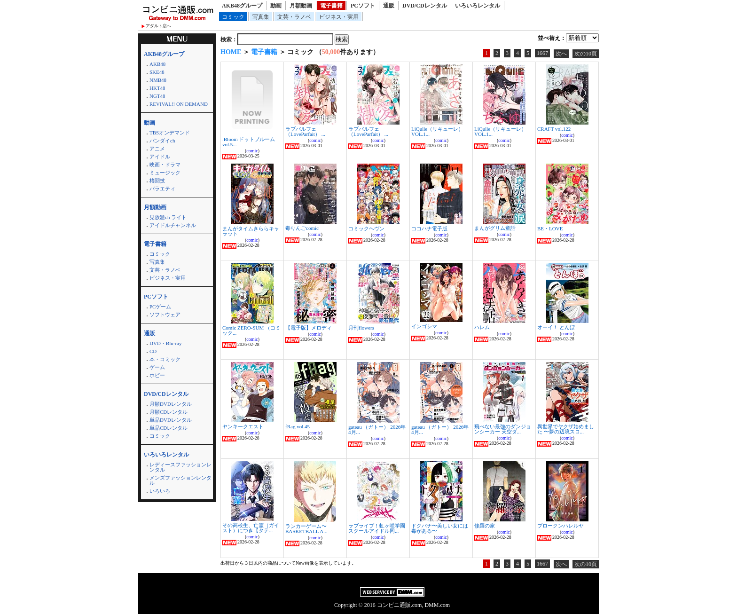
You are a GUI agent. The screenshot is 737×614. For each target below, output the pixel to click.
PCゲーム (160, 306)
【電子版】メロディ (308, 328)
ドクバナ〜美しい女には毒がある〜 (439, 528)
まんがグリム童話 (495, 228)
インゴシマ (424, 326)
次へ (561, 53)
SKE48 (157, 72)
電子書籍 (331, 5)
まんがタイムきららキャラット (250, 231)
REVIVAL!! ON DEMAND (178, 104)
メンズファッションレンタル (180, 480)
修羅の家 (484, 525)
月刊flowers (361, 328)
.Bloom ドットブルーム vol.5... (248, 141)
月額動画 (301, 5)
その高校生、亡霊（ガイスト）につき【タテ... (250, 527)
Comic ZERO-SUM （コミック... (251, 330)
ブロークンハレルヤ (560, 525)
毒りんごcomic (302, 228)
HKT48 (157, 88)
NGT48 (157, 96)
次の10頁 (585, 53)
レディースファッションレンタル (180, 467)
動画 (276, 5)
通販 (388, 5)
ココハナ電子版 (429, 228)
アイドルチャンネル (172, 225)
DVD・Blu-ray (165, 343)
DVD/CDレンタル (424, 5)
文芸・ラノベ (294, 17)
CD (153, 351)
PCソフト (363, 5)
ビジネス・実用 (339, 17)
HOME (230, 51)
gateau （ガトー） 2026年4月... (377, 429)
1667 (542, 53)
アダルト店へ (158, 26)
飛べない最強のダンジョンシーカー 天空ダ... (502, 429)
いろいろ (159, 491)
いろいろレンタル (477, 5)
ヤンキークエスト (243, 426)
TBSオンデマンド (169, 132)
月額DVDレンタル (170, 404)
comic (252, 150)
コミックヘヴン (366, 228)
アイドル (159, 156)
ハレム (482, 327)
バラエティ (162, 188)
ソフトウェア (164, 314)
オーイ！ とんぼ (556, 327)
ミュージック (164, 172)
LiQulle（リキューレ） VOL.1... (437, 131)
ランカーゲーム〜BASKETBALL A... (306, 528)
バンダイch (162, 140)
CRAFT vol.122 (554, 129)
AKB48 (157, 64)
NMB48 (157, 80)
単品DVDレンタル (170, 420)
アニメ (157, 148)
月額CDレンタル (168, 412)
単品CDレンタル (168, 428)
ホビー (157, 375)
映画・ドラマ (164, 164)
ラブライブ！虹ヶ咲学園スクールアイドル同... (376, 528)
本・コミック (164, 359)
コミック (233, 17)
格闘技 (157, 180)
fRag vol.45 (297, 426)
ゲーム (157, 367)
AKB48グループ (242, 5)
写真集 (260, 17)
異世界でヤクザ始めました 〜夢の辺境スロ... (565, 429)
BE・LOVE (550, 228)
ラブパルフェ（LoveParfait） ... (305, 131)
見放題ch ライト (168, 217)
